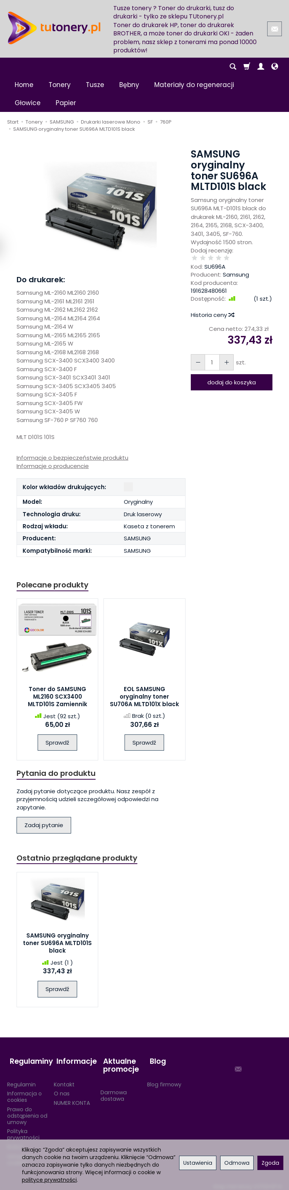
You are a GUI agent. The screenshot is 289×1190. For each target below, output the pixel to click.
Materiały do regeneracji (194, 84)
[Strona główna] (54, 28)
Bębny (129, 84)
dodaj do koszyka (231, 375)
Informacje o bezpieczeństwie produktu (72, 458)
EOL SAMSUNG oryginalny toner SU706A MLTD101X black (144, 697)
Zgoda (270, 1163)
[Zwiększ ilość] (197, 355)
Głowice (28, 102)
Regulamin (21, 1080)
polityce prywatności (49, 1180)
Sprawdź (57, 743)
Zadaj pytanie (43, 827)
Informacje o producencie (53, 466)
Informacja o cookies (24, 1093)
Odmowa (236, 1163)
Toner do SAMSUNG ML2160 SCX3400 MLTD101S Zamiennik (57, 697)
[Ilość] (210, 355)
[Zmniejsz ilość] (224, 355)
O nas (62, 1089)
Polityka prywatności (23, 1130)
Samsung (236, 267)
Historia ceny (212, 307)
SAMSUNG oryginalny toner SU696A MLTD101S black (57, 945)
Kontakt (64, 1080)
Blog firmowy (164, 1080)
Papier (66, 102)
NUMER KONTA (72, 1099)
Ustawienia (197, 1163)
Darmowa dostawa (113, 1091)
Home (24, 84)
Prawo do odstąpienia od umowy (27, 1111)
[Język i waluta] (275, 67)
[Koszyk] (247, 67)
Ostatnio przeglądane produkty (79, 859)
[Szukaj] (233, 67)
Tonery (60, 84)
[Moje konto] (261, 67)
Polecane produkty (54, 585)
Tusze (95, 84)
